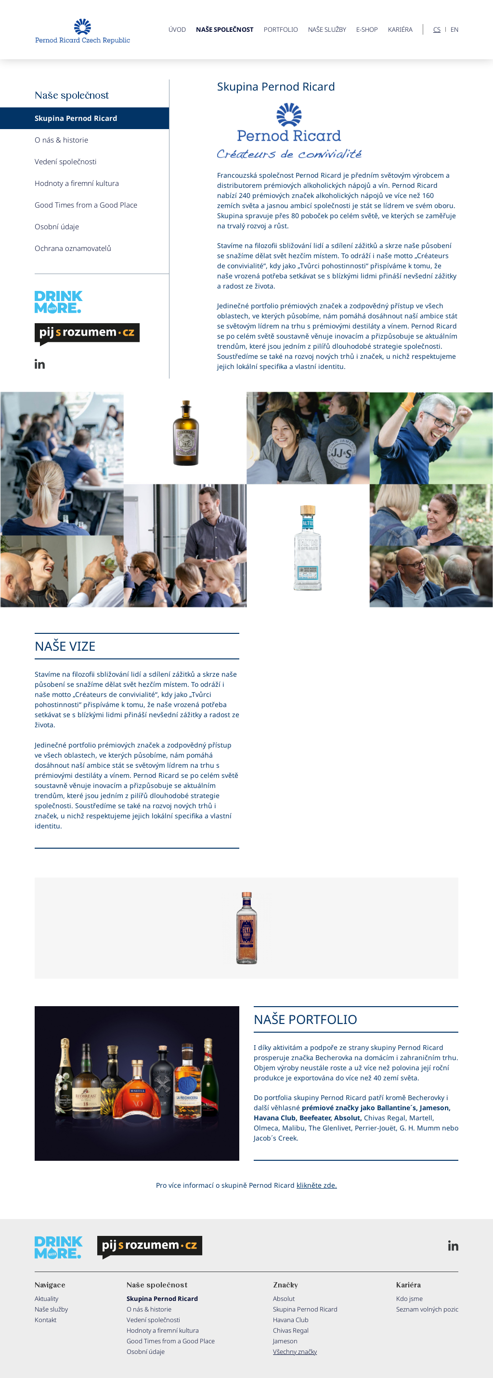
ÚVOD (177, 29)
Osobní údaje (57, 226)
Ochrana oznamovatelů (73, 248)
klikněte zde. (317, 1185)
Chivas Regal (291, 1330)
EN (454, 29)
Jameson (285, 1341)
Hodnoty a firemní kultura (77, 183)
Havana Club (291, 1319)
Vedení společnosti (66, 161)
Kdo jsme (409, 1298)
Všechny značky (295, 1351)
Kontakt (45, 1319)
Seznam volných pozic (427, 1309)
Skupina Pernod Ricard (76, 118)
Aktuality (46, 1298)
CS (437, 29)
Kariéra (400, 29)
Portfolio (281, 29)
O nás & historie (61, 139)
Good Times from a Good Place (86, 205)
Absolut (284, 1298)
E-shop (367, 29)
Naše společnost (225, 29)
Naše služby (327, 29)
